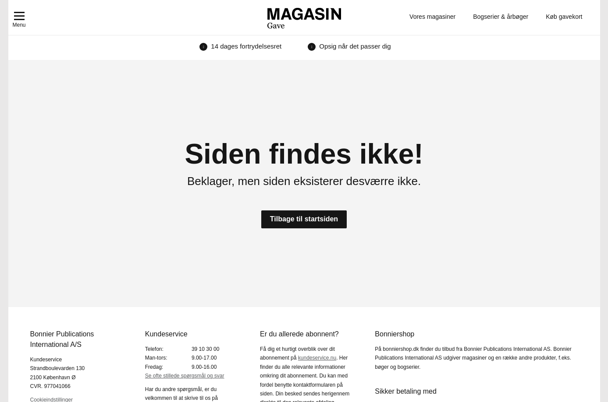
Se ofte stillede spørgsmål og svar (184, 376)
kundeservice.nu (317, 358)
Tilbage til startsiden (304, 219)
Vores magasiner (432, 16)
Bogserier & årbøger (500, 16)
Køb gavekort (564, 16)
